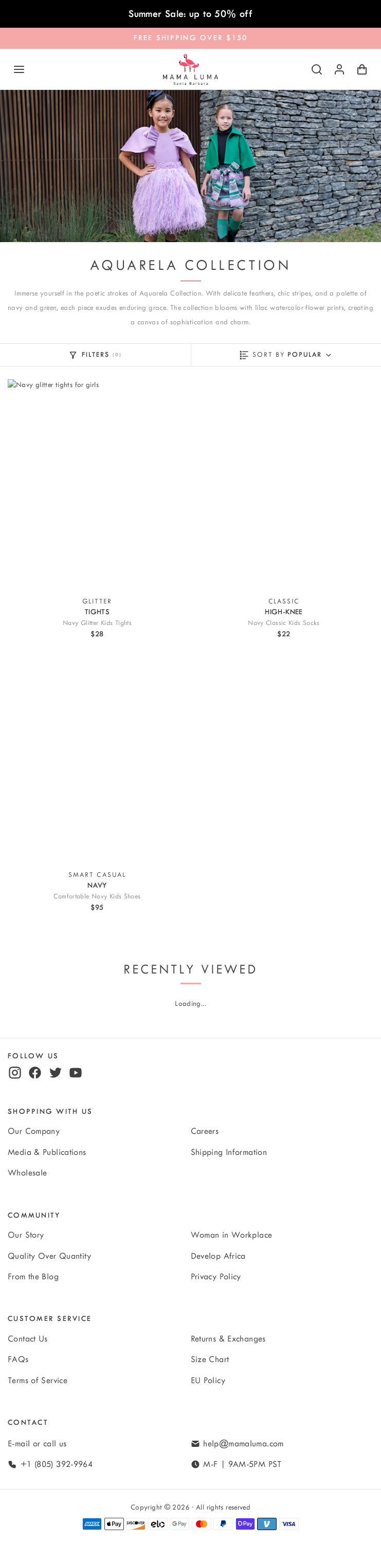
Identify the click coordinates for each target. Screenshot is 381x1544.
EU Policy (208, 1380)
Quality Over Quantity (49, 1256)
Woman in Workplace (232, 1235)
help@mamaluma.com (243, 1443)
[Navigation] (19, 69)
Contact (28, 1422)
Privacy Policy (216, 1276)
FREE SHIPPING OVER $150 (191, 38)
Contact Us (28, 1339)
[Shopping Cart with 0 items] (362, 69)
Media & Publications (47, 1152)
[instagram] (15, 1072)
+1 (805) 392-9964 (57, 1464)
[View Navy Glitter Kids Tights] (97, 485)
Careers (205, 1131)
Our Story (26, 1235)
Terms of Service (37, 1380)
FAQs (18, 1359)
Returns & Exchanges (228, 1339)
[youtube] (75, 1072)
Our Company (34, 1131)
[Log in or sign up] (339, 69)
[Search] (316, 69)
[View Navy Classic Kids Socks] (283, 485)
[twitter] (55, 1072)
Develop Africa (218, 1256)
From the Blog (33, 1276)
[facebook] (35, 1072)
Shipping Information (229, 1152)
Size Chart (210, 1359)
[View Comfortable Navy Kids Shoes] (97, 758)
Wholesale (27, 1173)
